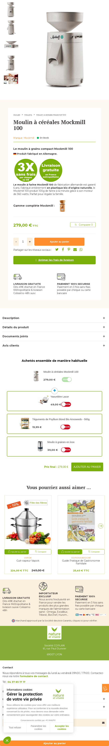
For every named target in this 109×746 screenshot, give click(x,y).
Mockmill (29, 137)
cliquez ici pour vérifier (84, 620)
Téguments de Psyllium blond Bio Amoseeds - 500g (61, 419)
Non (67, 404)
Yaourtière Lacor (60, 396)
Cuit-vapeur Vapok (28, 560)
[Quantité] (23, 242)
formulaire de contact (34, 676)
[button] (101, 526)
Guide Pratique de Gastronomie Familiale (81, 562)
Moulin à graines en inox (61, 442)
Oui (65, 379)
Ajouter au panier (87, 466)
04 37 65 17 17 (16, 681)
